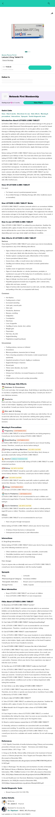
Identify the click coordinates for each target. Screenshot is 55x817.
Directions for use (23, 114)
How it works (11, 114)
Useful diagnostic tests (37, 116)
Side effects (35, 114)
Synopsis (24, 116)
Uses (3, 114)
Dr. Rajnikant (13, 810)
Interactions (15, 116)
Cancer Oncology (8, 60)
